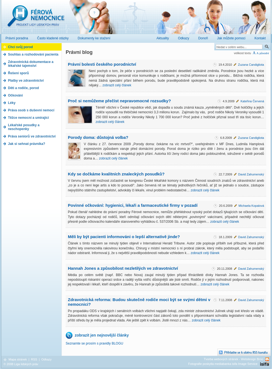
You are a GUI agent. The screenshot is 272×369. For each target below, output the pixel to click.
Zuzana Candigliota (251, 64)
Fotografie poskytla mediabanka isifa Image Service (222, 363)
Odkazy (46, 359)
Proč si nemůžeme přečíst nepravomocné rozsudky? (119, 100)
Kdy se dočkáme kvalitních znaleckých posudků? (116, 174)
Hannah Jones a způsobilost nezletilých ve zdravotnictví (123, 268)
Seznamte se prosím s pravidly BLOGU (94, 343)
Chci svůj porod (20, 47)
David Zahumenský (251, 174)
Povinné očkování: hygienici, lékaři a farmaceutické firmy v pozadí (133, 205)
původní (264, 53)
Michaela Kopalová (251, 205)
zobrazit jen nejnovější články (102, 335)
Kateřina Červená (252, 101)
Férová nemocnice (35, 19)
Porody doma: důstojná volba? (98, 137)
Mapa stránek (18, 359)
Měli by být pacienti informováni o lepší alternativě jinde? (124, 236)
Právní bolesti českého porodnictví (102, 64)
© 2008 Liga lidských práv (21, 364)
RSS (34, 359)
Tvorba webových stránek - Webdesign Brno (233, 359)
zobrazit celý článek (116, 85)
